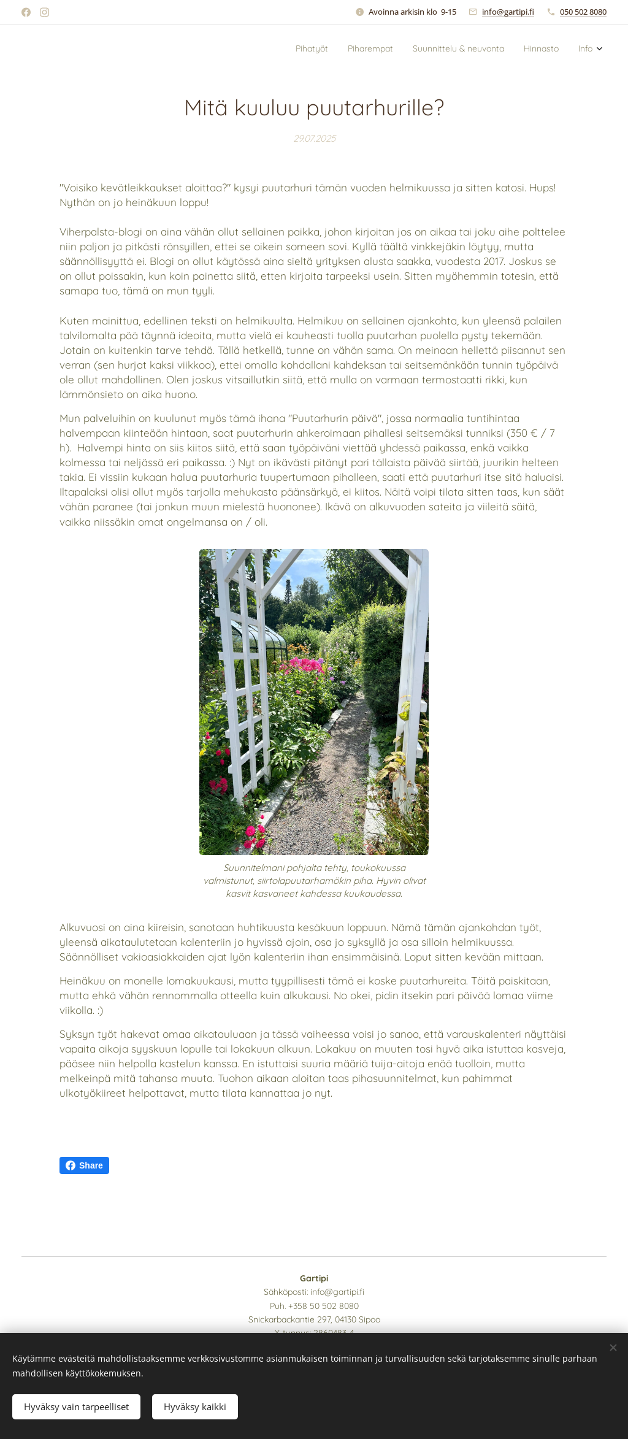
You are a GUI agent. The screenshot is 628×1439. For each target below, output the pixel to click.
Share (84, 1165)
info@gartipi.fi (508, 11)
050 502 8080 (583, 11)
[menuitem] (517, 49)
